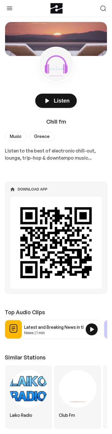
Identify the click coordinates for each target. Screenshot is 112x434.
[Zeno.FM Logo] (56, 8)
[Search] (103, 8)
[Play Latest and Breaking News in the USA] (92, 329)
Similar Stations (25, 357)
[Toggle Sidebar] (9, 8)
